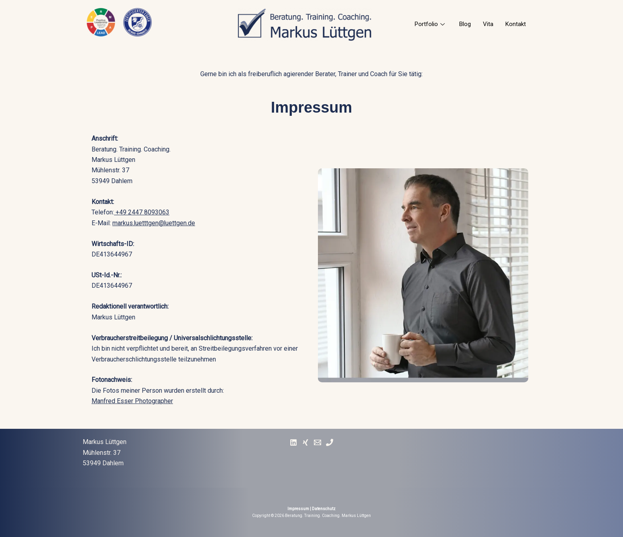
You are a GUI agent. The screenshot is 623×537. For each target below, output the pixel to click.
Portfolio (430, 24)
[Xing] (305, 442)
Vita (488, 24)
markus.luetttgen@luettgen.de (154, 223)
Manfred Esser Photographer (132, 401)
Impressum (298, 509)
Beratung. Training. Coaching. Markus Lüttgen (328, 515)
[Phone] (329, 442)
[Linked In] (293, 442)
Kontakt (515, 24)
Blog (465, 24)
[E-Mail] (317, 442)
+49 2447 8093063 (141, 212)
